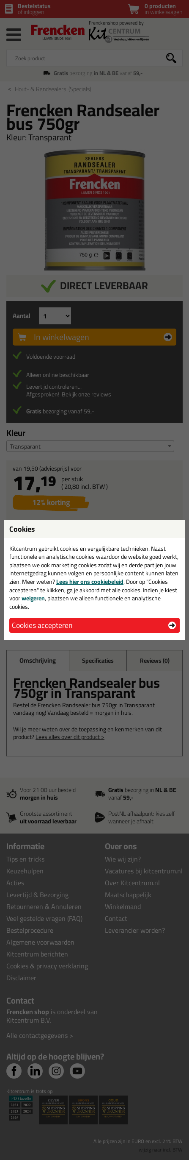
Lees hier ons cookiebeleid (89, 581)
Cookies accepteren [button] (42, 625)
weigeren (33, 598)
